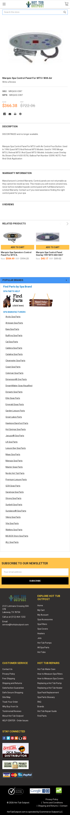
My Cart (41, 610)
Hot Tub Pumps (44, 643)
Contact (63, 806)
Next (67, 224)
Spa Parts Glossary (46, 697)
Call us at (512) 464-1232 (13, 617)
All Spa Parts (43, 647)
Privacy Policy (8, 674)
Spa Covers (42, 629)
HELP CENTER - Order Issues (15, 720)
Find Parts (42, 716)
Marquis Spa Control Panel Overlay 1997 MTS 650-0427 (49, 253)
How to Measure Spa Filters (50, 674)
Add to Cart (17, 247)
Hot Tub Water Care (46, 669)
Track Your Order (10, 702)
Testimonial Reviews (11, 711)
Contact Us (7, 669)
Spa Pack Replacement (48, 692)
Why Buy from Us (10, 706)
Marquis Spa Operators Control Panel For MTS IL (16, 253)
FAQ (39, 702)
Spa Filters (42, 624)
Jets (39, 638)
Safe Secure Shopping (12, 692)
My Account (42, 615)
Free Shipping (8, 678)
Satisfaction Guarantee (13, 688)
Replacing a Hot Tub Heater (49, 688)
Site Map (6, 697)
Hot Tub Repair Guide (47, 711)
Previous (61, 224)
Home (40, 605)
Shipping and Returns (12, 683)
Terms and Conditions (53, 802)
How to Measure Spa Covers (50, 678)
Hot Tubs (41, 652)
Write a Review (9, 82)
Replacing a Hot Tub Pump (49, 683)
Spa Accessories (45, 619)
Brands (40, 706)
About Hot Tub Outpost (13, 716)
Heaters (41, 633)
